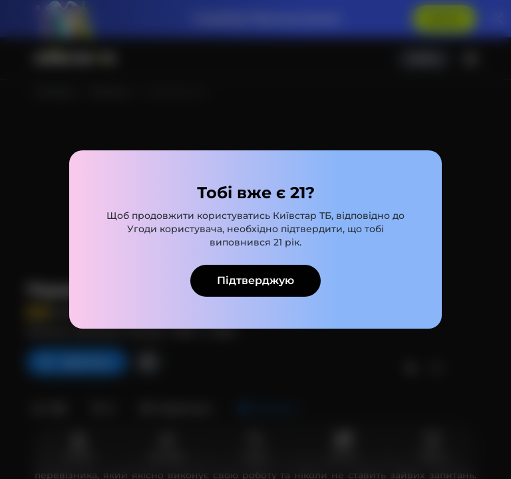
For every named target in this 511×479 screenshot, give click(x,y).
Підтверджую (255, 280)
